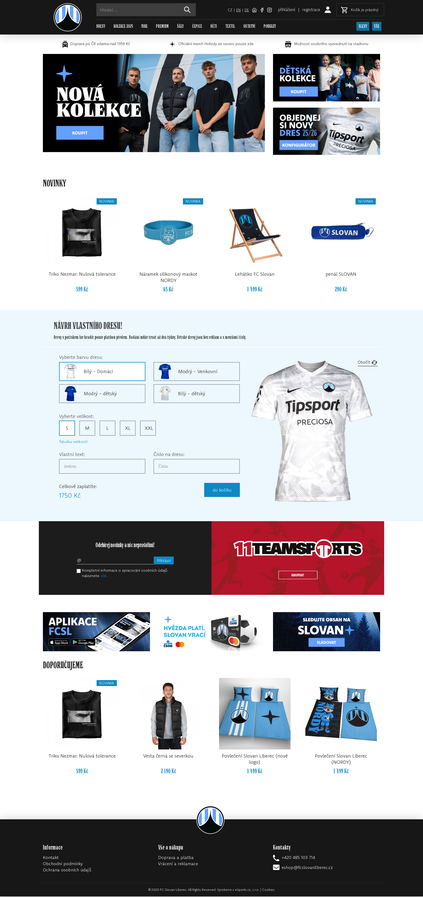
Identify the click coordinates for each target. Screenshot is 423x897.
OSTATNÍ (249, 26)
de (243, 10)
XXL (149, 428)
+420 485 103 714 (298, 858)
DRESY (100, 26)
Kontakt (51, 858)
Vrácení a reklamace (178, 864)
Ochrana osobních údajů (67, 870)
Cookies (268, 890)
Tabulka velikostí (73, 442)
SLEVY (363, 26)
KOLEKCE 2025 (123, 26)
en (235, 10)
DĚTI (213, 26)
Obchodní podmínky (63, 864)
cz (226, 10)
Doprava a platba (176, 858)
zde (103, 576)
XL (128, 428)
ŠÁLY (180, 26)
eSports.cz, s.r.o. (247, 890)
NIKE (144, 26)
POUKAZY (270, 26)
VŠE (377, 26)
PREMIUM (162, 26)
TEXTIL (230, 26)
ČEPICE (197, 26)
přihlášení (284, 9)
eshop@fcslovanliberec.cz (307, 868)
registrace (310, 9)
